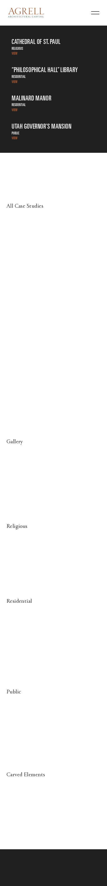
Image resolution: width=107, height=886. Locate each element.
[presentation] (18, 472)
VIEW (14, 53)
